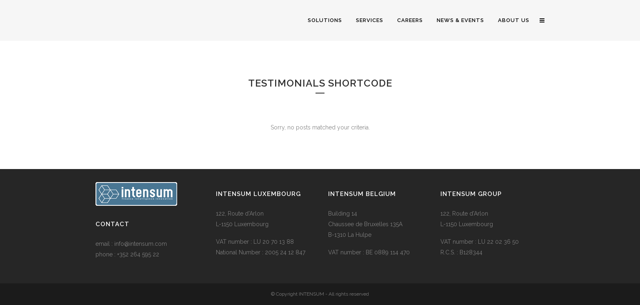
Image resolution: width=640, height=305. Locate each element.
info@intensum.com (140, 243)
